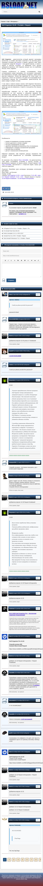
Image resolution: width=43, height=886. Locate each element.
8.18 (17, 177)
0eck (10, 636)
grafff (10, 733)
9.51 (22, 177)
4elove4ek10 (12, 700)
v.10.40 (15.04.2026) (15, 356)
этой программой (26, 719)
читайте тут (22, 214)
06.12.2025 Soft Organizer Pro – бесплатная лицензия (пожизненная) (22, 614)
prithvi (11, 820)
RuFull (11, 335)
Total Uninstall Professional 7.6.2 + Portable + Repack (16, 238)
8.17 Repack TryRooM (8, 177)
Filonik (11, 475)
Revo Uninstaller (23, 160)
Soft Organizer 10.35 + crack (16, 175)
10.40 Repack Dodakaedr (9, 178)
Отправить (11, 280)
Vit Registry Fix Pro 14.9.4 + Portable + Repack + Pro (16, 228)
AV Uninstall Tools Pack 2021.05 (11, 231)
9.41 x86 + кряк (36, 175)
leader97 (11, 351)
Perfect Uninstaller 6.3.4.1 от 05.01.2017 (13, 233)
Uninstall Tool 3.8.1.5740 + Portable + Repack (14, 236)
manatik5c (12, 672)
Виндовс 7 (19, 64)
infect (10, 294)
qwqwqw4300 (12, 462)
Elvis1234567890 (13, 319)
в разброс (36, 685)
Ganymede (12, 380)
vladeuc (11, 364)
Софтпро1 (12, 608)
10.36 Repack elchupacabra (26, 178)
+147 (6, 188)
